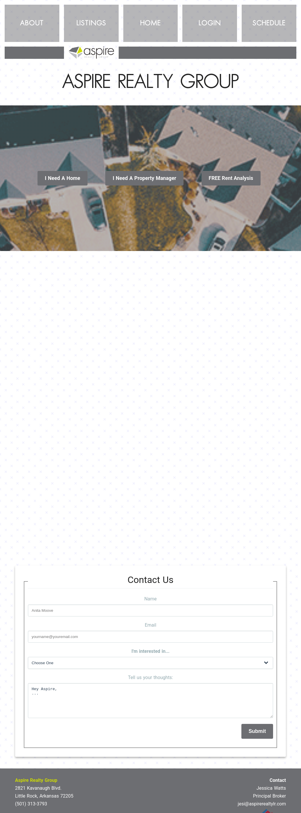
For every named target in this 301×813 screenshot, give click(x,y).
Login (210, 23)
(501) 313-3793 (31, 804)
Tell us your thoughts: (150, 677)
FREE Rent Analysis (231, 178)
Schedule (269, 23)
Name (150, 599)
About (32, 23)
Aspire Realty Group (36, 780)
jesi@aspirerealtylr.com (262, 804)
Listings (91, 23)
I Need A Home (62, 178)
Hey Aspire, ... (150, 700)
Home (150, 23)
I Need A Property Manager (144, 178)
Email (150, 625)
